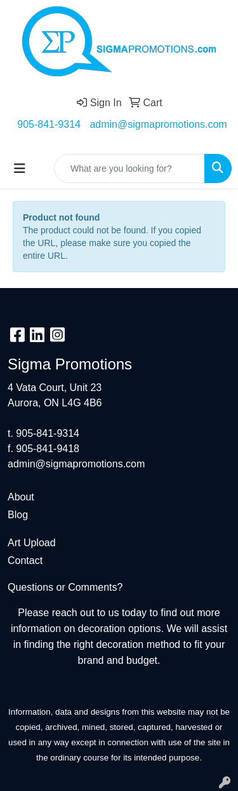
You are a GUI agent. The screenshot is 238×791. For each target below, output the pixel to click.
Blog (18, 514)
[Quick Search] (129, 168)
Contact (25, 560)
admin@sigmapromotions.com (158, 124)
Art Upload (32, 542)
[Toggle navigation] (19, 168)
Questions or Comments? (65, 587)
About (21, 497)
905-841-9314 (49, 124)
